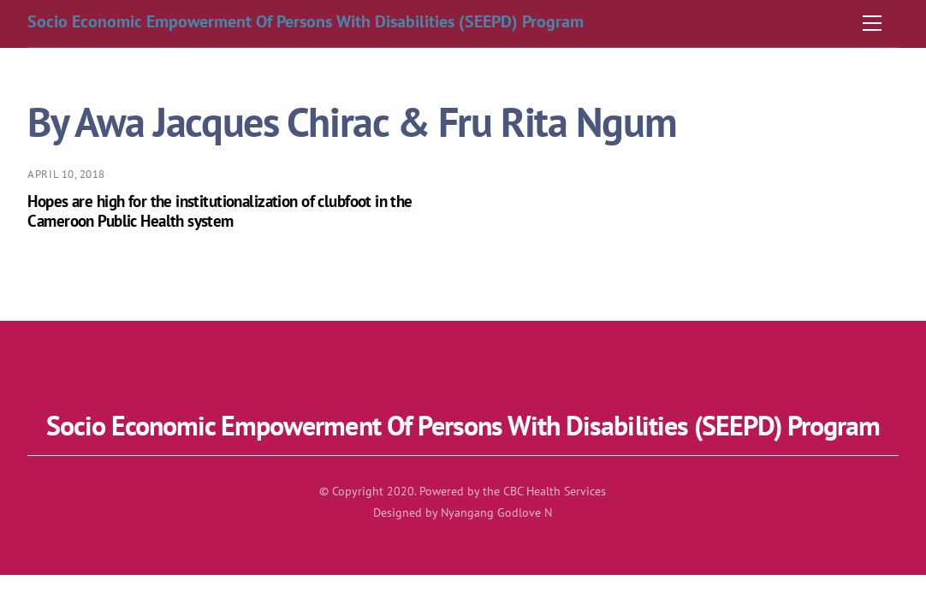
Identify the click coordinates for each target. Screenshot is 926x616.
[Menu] (872, 23)
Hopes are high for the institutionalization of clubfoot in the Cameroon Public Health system (219, 210)
